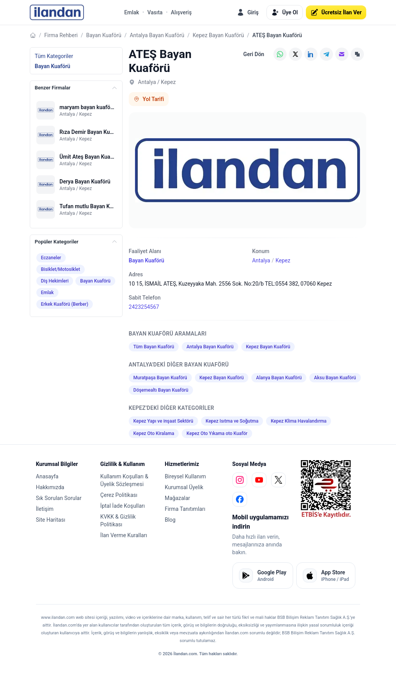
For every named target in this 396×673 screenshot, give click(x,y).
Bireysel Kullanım (185, 476)
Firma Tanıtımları (185, 509)
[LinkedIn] (310, 54)
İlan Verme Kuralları (123, 535)
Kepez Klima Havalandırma (298, 421)
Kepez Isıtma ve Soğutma (232, 421)
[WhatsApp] (280, 54)
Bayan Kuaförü (103, 35)
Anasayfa (47, 476)
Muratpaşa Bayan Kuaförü (160, 377)
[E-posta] (341, 54)
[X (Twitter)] (295, 54)
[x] (278, 480)
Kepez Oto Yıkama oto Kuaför (216, 433)
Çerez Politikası (118, 495)
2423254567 (144, 307)
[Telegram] (326, 54)
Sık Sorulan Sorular (59, 498)
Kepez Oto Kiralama (153, 433)
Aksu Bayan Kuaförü (335, 377)
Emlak (131, 12)
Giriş (248, 12)
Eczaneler (51, 257)
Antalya (261, 260)
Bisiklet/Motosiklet (60, 269)
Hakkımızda (50, 487)
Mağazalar (177, 498)
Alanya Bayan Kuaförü (279, 377)
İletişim (45, 509)
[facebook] (239, 499)
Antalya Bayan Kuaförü (157, 35)
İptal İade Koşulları (122, 506)
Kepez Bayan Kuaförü (218, 35)
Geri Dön (253, 54)
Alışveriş (181, 12)
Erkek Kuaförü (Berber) (64, 304)
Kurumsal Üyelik (184, 487)
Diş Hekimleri (55, 281)
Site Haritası (50, 520)
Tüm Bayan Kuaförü (153, 346)
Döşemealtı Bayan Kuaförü (160, 390)
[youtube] (259, 480)
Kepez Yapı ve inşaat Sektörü (163, 421)
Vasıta (154, 12)
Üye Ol (284, 12)
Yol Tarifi (148, 99)
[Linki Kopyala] (357, 54)
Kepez (282, 260)
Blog (170, 520)
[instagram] (239, 480)
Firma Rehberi (61, 35)
